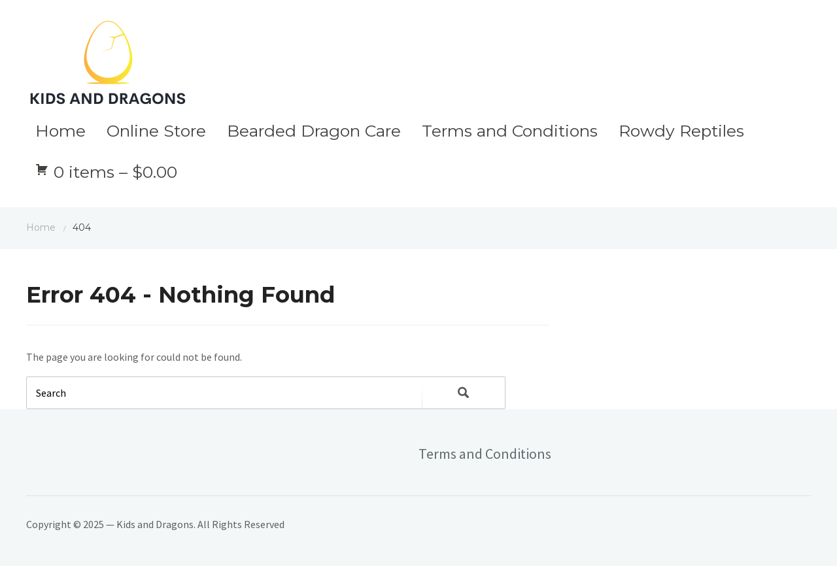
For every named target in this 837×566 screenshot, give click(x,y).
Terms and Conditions (510, 131)
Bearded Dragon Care (314, 131)
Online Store (156, 131)
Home (60, 131)
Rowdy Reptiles (681, 131)
